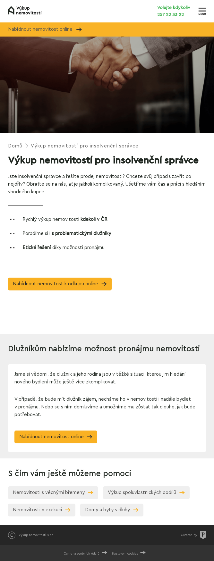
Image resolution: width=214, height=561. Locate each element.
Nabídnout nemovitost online (45, 29)
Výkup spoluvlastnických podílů (142, 492)
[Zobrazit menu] (202, 11)
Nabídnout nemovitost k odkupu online (55, 283)
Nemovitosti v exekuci (37, 509)
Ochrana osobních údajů (81, 553)
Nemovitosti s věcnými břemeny (49, 492)
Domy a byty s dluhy (107, 509)
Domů (15, 146)
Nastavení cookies (125, 553)
